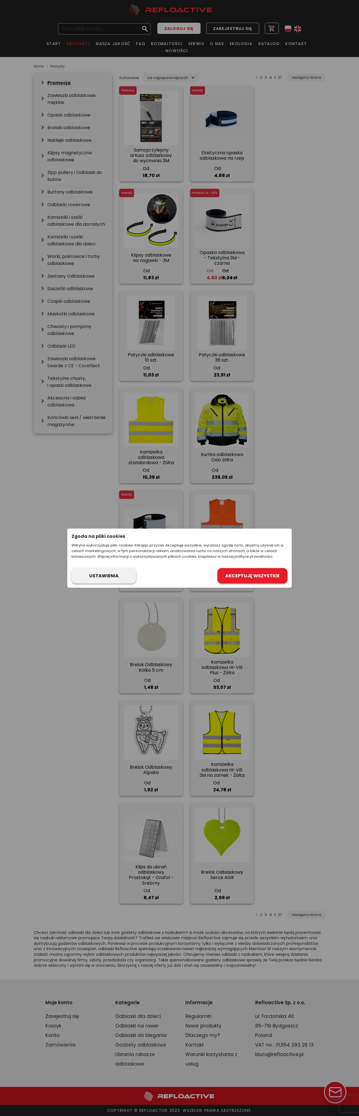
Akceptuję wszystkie (252, 576)
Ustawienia (104, 576)
